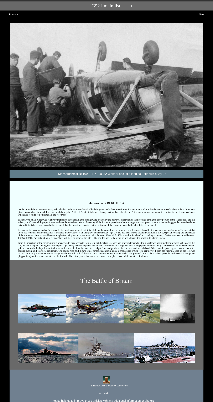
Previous (10, 14)
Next (204, 14)
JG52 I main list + (108, 5)
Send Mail (106, 393)
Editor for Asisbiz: (106, 381)
